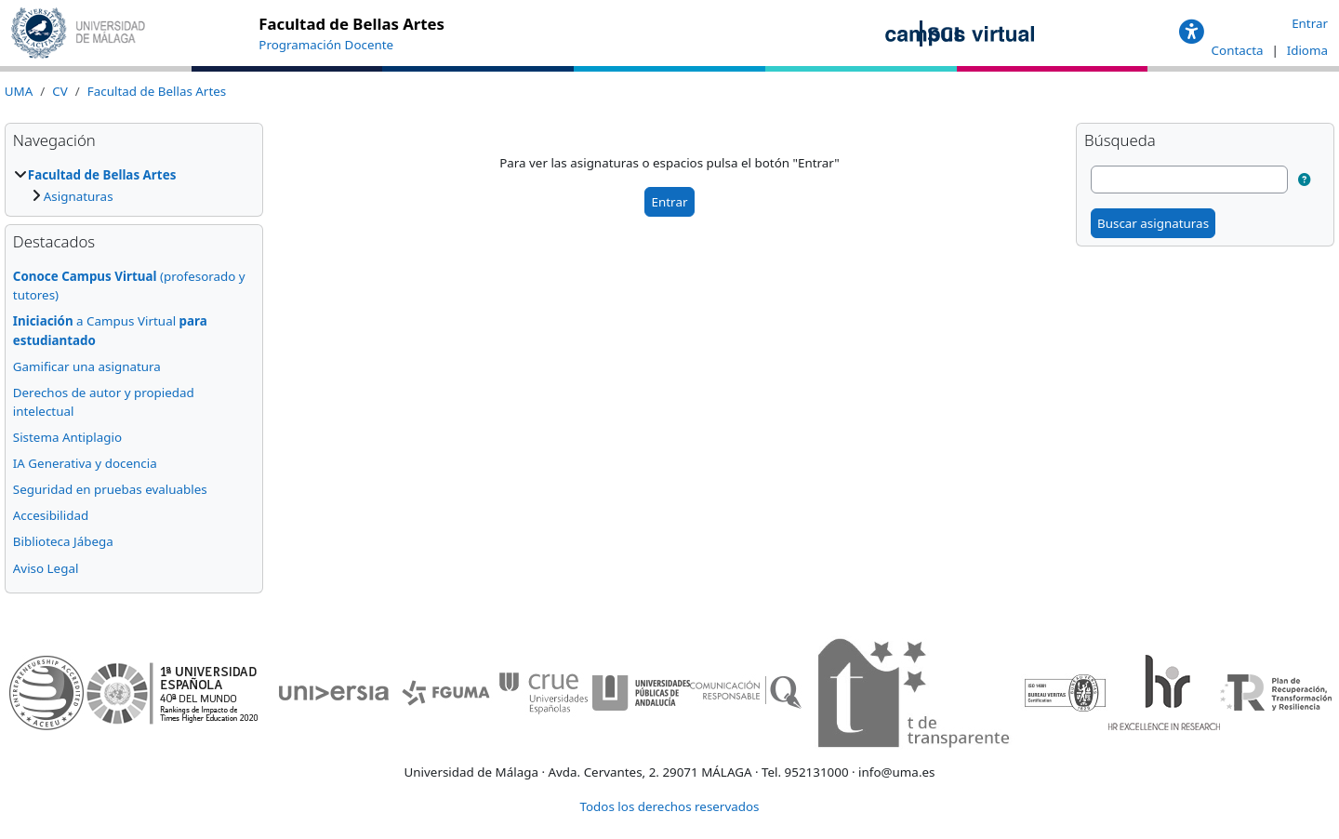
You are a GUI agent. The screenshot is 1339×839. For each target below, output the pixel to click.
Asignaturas (78, 196)
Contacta (1239, 50)
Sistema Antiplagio (67, 437)
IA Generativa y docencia (85, 463)
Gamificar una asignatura (87, 366)
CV (60, 91)
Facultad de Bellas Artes (156, 91)
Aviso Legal (46, 568)
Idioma (1307, 50)
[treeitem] (134, 186)
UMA (19, 91)
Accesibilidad (50, 515)
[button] (1192, 32)
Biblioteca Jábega (63, 541)
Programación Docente (326, 44)
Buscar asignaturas (1153, 223)
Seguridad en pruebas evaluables (110, 489)
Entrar (1310, 23)
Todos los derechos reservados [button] (670, 806)
